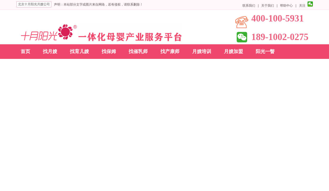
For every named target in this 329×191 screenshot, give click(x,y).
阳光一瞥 (265, 51)
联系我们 (248, 5)
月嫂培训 (201, 51)
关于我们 (267, 5)
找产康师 (169, 51)
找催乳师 (138, 51)
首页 (25, 51)
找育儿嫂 (79, 51)
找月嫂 (50, 51)
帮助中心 (286, 5)
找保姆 (109, 51)
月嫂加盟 (233, 51)
